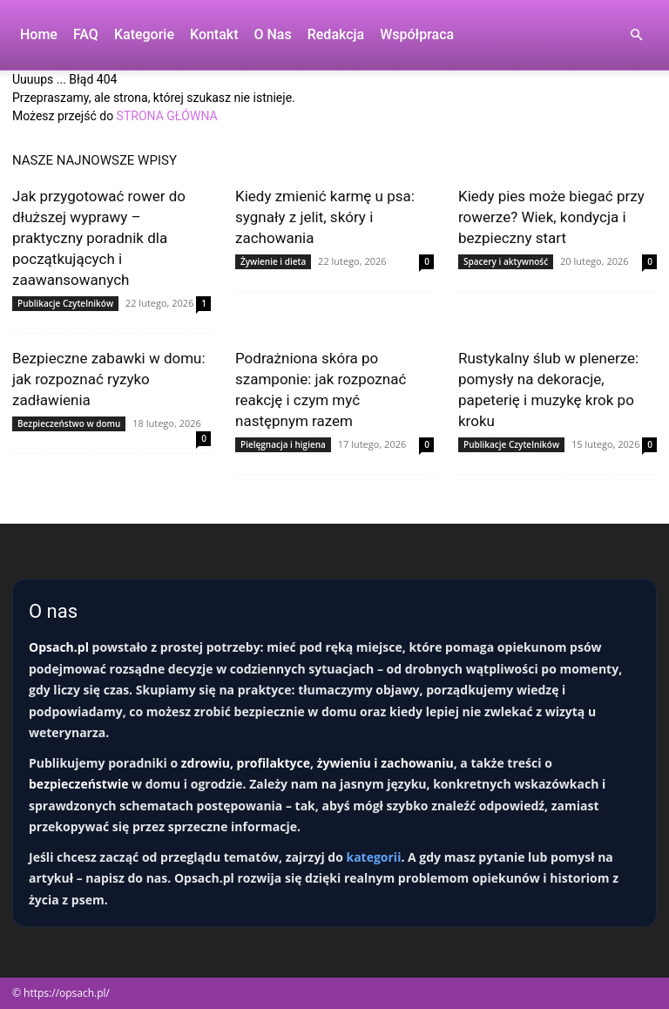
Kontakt (214, 34)
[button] (636, 35)
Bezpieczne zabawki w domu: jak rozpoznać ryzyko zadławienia (109, 379)
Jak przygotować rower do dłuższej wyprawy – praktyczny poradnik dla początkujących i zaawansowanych (99, 237)
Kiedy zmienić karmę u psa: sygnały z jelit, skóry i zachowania (325, 217)
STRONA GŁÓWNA (167, 116)
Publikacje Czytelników (65, 303)
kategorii (373, 857)
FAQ (85, 34)
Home (38, 34)
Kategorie (144, 34)
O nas (273, 34)
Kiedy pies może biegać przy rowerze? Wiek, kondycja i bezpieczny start (551, 217)
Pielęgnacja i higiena (283, 444)
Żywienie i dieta (273, 261)
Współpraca (417, 34)
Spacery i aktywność (505, 261)
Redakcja (335, 34)
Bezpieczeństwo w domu (68, 423)
